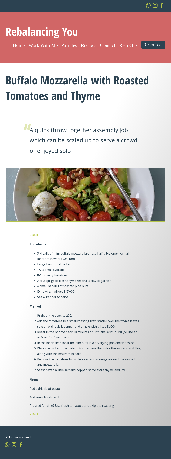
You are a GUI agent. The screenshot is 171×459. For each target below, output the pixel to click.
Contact (107, 45)
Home (19, 45)
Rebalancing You (42, 31)
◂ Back (34, 235)
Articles (69, 45)
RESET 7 (128, 45)
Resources (153, 45)
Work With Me (43, 45)
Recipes (88, 45)
